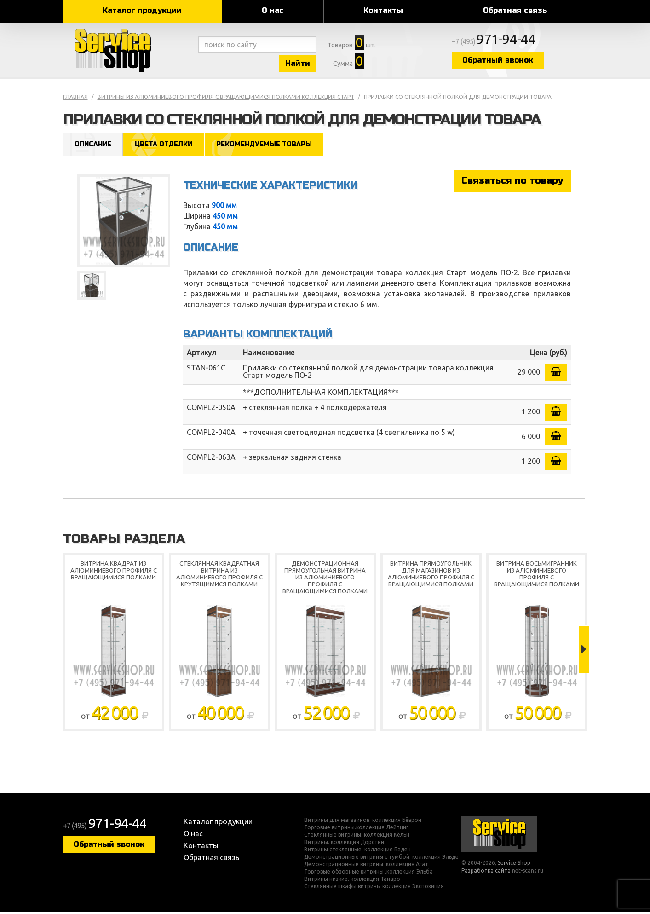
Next (584, 651)
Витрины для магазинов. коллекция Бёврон (362, 822)
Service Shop (128, 50)
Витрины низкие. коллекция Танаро (352, 881)
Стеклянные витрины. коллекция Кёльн (356, 836)
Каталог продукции (142, 10)
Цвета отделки (166, 146)
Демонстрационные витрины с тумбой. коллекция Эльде (381, 859)
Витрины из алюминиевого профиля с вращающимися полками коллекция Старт (226, 98)
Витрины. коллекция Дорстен (344, 844)
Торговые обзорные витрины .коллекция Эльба (368, 873)
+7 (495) (503, 42)
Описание (93, 146)
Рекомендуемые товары (269, 146)
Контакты (383, 10)
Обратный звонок (507, 61)
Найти (302, 63)
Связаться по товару (512, 182)
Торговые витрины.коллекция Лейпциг (356, 829)
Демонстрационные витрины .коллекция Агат (366, 866)
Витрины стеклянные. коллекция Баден (357, 851)
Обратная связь (515, 10)
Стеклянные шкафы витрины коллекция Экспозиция (374, 888)
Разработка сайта (486, 872)
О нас (272, 10)
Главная (75, 98)
